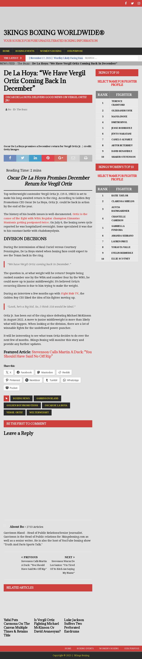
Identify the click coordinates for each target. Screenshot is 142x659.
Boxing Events (25, 51)
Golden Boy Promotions (22, 405)
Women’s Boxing (50, 51)
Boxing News (21, 398)
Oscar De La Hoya (56, 405)
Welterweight (39, 412)
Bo (9, 109)
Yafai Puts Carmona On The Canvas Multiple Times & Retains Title (17, 627)
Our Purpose (75, 51)
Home (6, 51)
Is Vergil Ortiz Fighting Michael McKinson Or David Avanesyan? (47, 625)
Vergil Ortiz (14, 412)
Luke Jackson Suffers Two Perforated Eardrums (74, 625)
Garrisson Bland (47, 398)
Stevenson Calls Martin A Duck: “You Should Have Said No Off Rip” (48, 353)
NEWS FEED (7, 63)
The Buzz (23, 63)
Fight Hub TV (70, 293)
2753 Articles (35, 526)
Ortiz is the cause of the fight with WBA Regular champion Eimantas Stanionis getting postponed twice (45, 218)
